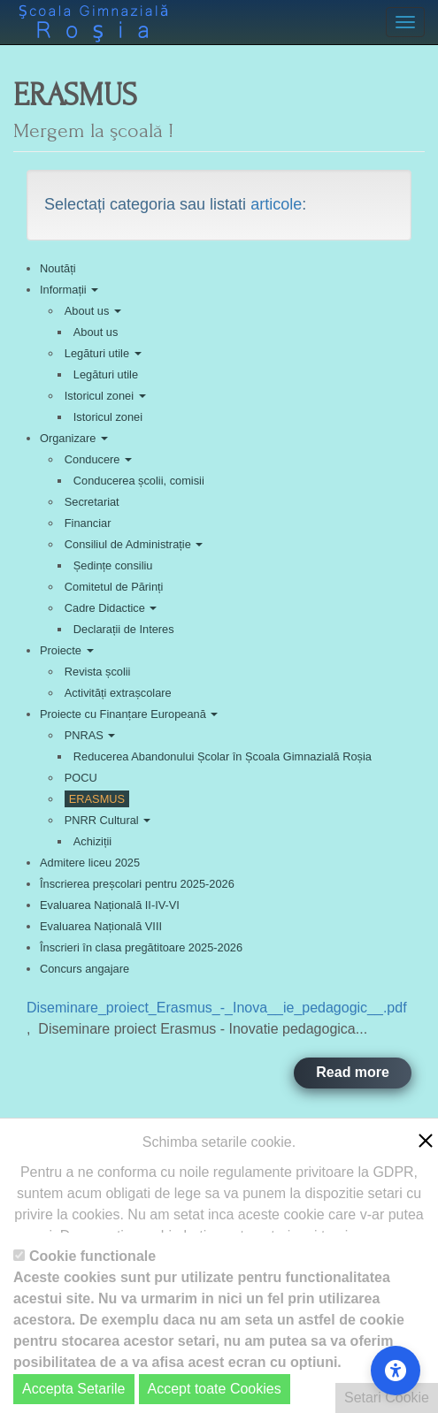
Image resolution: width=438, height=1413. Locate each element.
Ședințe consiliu (113, 565)
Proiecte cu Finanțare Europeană (129, 714)
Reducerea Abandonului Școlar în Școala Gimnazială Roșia (222, 756)
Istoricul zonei (105, 395)
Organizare (74, 438)
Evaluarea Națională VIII (101, 926)
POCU (81, 777)
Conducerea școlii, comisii (138, 480)
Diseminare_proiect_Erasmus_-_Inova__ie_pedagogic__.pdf (217, 1007)
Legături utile (103, 353)
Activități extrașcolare (118, 692)
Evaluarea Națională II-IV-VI (110, 905)
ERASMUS (97, 799)
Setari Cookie (386, 1397)
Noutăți (58, 268)
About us (93, 310)
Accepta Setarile (74, 1388)
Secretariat (92, 501)
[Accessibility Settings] (395, 1370)
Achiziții (92, 841)
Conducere (98, 459)
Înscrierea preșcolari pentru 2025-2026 (137, 883)
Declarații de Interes (123, 629)
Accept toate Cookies (214, 1388)
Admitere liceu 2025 (90, 862)
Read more (352, 1072)
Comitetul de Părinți (114, 586)
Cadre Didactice (111, 608)
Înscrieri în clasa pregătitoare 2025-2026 (141, 947)
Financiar (88, 523)
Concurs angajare (84, 968)
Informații (69, 289)
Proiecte (67, 650)
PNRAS (90, 735)
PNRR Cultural (107, 820)
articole (276, 204)
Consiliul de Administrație (134, 544)
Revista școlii (98, 671)
